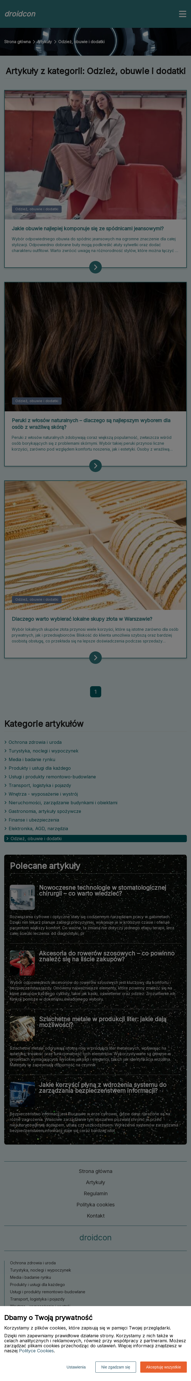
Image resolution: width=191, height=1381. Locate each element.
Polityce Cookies (36, 1350)
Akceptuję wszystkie (163, 1367)
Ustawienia (76, 1367)
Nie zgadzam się (115, 1367)
